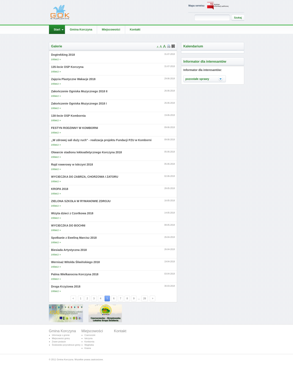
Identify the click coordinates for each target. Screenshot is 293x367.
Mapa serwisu (196, 5)
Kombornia (89, 342)
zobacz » (56, 59)
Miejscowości (92, 331)
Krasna (87, 348)
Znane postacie (59, 342)
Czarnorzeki (89, 335)
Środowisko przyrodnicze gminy (66, 345)
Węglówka (89, 345)
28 (144, 298)
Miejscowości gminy (61, 338)
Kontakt (120, 331)
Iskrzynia (88, 338)
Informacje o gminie (61, 335)
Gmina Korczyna (62, 331)
